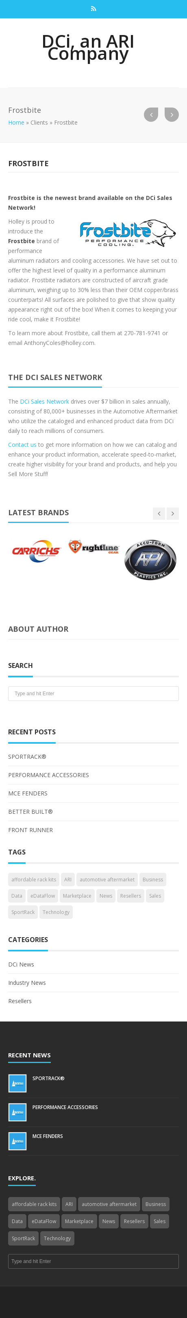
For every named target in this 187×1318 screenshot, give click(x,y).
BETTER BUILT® (30, 811)
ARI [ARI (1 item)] (68, 879)
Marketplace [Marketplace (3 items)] (77, 895)
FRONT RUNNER (30, 830)
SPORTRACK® (27, 756)
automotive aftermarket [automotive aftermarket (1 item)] (107, 879)
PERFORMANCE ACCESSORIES (48, 775)
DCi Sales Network (44, 401)
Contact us (22, 444)
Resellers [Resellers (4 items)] (130, 895)
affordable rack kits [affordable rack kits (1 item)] (33, 879)
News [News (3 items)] (106, 895)
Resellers (20, 1001)
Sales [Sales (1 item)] (155, 895)
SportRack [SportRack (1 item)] (23, 912)
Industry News (27, 982)
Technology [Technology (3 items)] (56, 912)
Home (16, 122)
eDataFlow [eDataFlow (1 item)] (42, 895)
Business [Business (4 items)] (153, 879)
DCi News (21, 964)
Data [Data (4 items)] (16, 895)
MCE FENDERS (28, 793)
